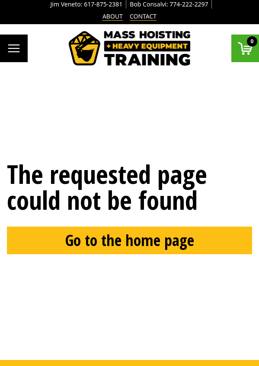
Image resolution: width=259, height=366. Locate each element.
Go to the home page (129, 240)
